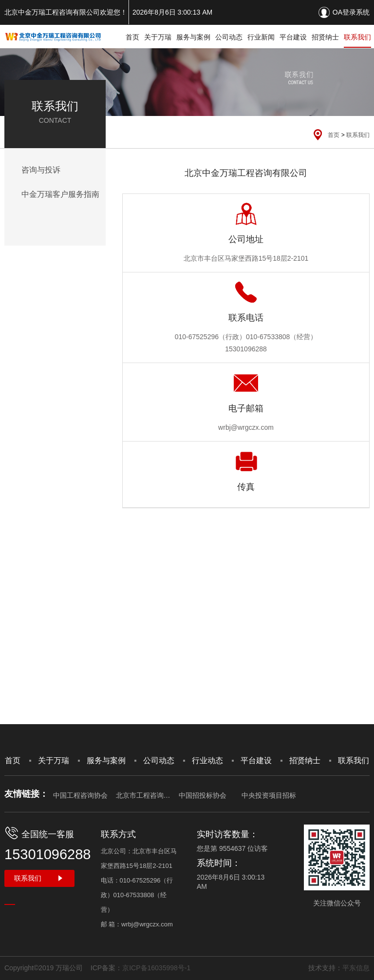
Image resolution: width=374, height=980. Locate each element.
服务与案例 (193, 37)
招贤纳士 (325, 37)
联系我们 (357, 37)
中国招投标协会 (202, 795)
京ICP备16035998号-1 (156, 968)
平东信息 (356, 968)
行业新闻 (261, 37)
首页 (132, 37)
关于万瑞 (157, 37)
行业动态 (207, 760)
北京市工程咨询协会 (143, 795)
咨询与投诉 (40, 170)
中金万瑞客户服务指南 (60, 194)
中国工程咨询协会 (80, 795)
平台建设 (293, 37)
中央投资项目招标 (269, 795)
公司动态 (229, 37)
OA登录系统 (351, 12)
